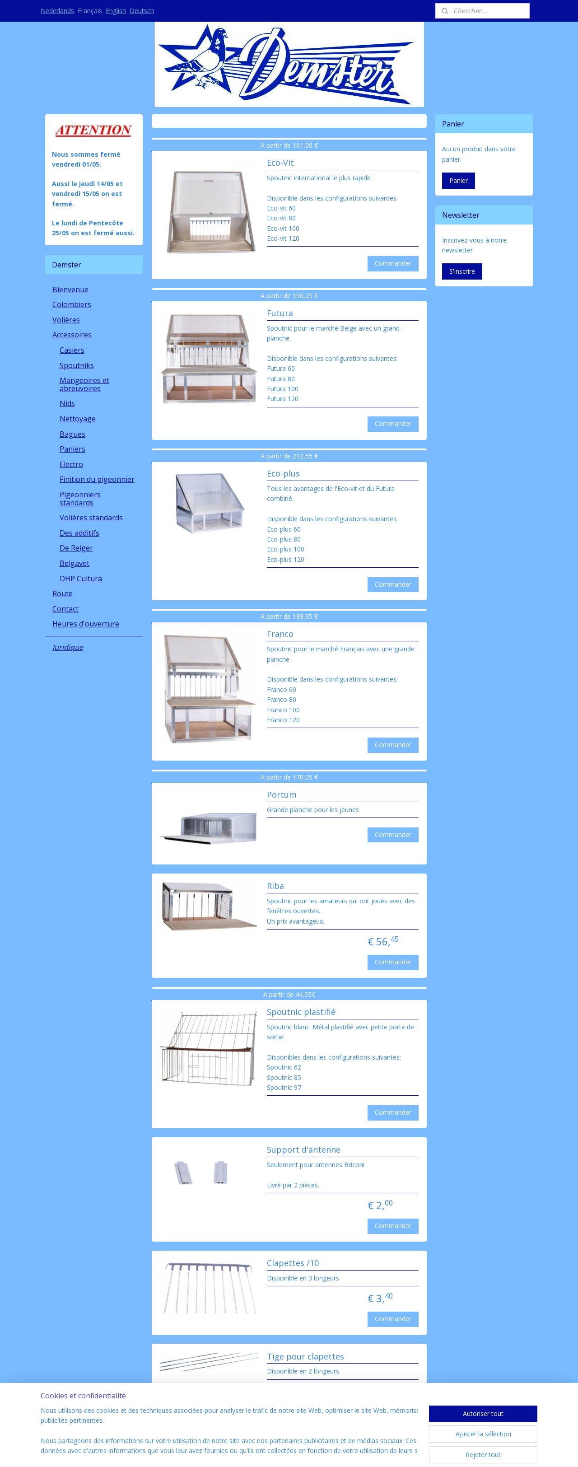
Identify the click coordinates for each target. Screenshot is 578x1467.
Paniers (72, 449)
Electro (71, 464)
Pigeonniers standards (80, 499)
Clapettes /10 (292, 1263)
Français (90, 10)
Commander (393, 263)
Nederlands (57, 10)
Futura (279, 313)
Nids (67, 403)
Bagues (72, 434)
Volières (66, 320)
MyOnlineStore (382, 1450)
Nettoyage (78, 419)
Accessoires (72, 335)
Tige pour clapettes (305, 1356)
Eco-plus (282, 474)
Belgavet (74, 563)
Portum (281, 795)
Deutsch (142, 10)
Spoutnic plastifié (300, 1012)
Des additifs (79, 533)
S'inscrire (462, 271)
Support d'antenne (303, 1150)
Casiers (72, 350)
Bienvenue (70, 289)
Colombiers (71, 304)
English (116, 10)
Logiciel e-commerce (302, 1450)
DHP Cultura (81, 579)
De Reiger (76, 548)
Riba (275, 886)
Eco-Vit (280, 163)
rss (267, 1450)
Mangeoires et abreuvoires (84, 384)
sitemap (248, 1450)
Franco (279, 634)
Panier (458, 180)
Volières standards (91, 518)
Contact (65, 609)
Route (62, 593)
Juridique (67, 647)
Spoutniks (77, 365)
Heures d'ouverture (85, 624)
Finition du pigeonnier (97, 479)
